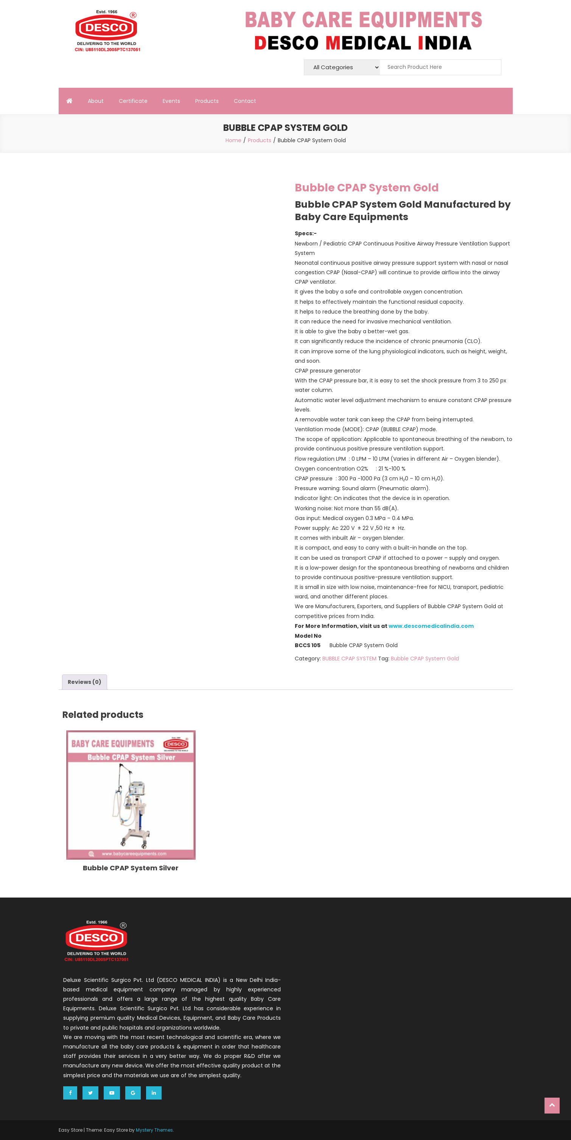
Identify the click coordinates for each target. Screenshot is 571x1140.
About (96, 101)
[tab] (84, 682)
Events (171, 101)
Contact (245, 101)
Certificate (133, 101)
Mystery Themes (154, 1130)
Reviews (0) (84, 682)
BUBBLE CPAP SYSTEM (349, 658)
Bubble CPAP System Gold (425, 658)
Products (207, 101)
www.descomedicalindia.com (431, 626)
